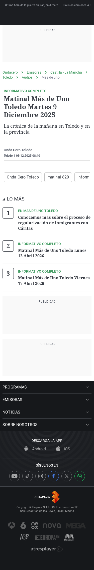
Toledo (8, 77)
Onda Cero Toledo (23, 177)
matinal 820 (58, 177)
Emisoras (34, 72)
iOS (63, 449)
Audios (27, 77)
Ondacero (10, 72)
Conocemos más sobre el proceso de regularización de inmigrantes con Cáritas (54, 223)
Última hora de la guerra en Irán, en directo (31, 5)
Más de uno (51, 77)
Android (35, 449)
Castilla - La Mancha (66, 72)
